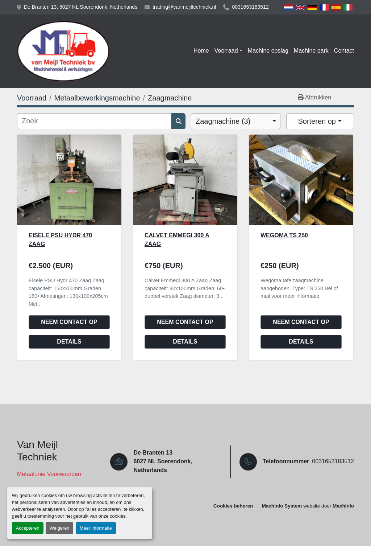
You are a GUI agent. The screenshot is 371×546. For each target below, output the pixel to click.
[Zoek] (94, 121)
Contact (344, 51)
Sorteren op (317, 121)
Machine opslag (268, 51)
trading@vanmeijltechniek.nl (184, 7)
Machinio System (282, 506)
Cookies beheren (233, 506)
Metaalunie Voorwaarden (49, 474)
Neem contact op (69, 322)
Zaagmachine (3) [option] (223, 121)
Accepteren (27, 528)
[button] (228, 50)
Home (201, 51)
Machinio (343, 506)
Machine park (311, 51)
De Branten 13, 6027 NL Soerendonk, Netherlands (80, 7)
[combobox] (235, 121)
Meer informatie (96, 528)
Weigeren (60, 528)
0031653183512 (250, 7)
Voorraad (226, 51)
